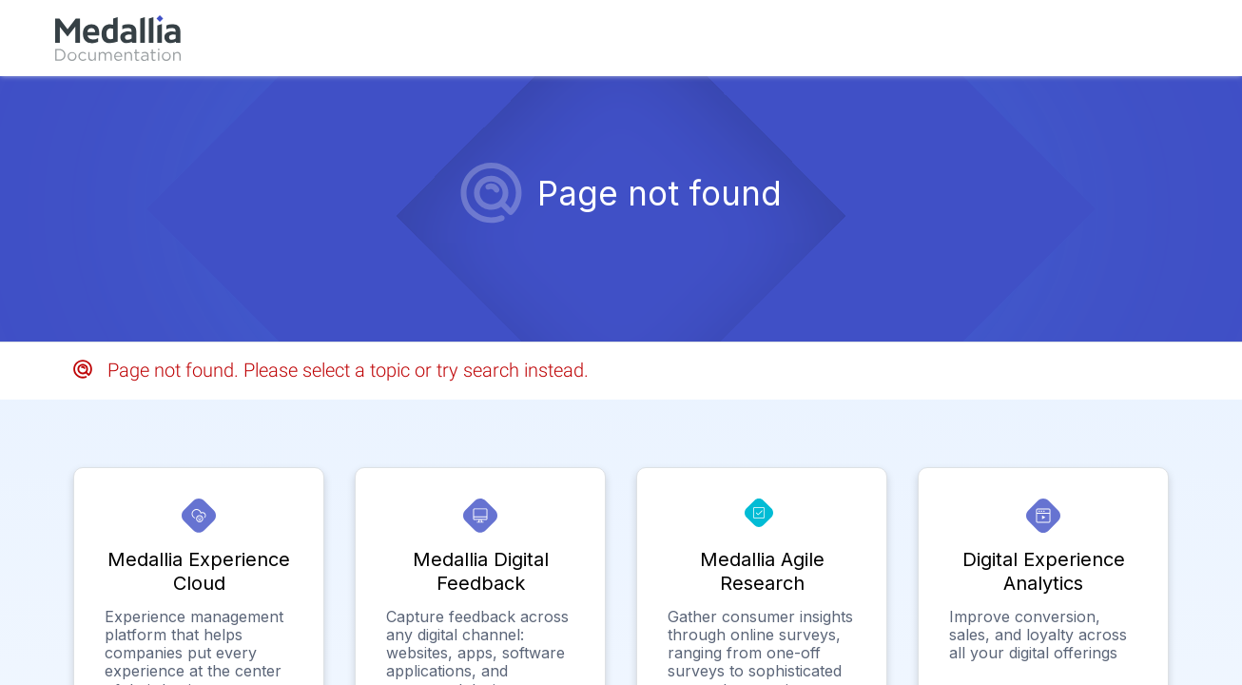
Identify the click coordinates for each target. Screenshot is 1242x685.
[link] (118, 38)
